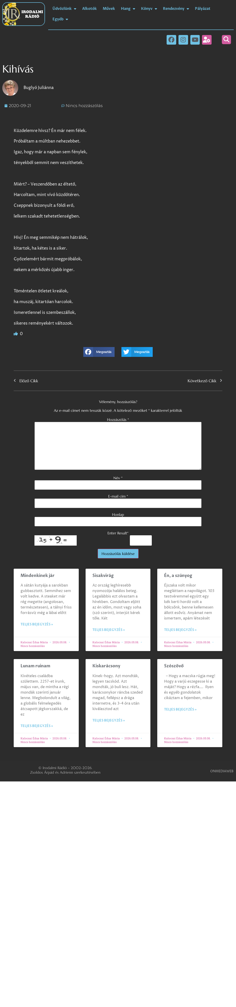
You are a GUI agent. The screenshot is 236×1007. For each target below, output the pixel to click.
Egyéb (60, 19)
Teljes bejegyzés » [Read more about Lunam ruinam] (37, 726)
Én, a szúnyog (178, 576)
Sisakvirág (103, 576)
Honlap (118, 514)
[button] (226, 39)
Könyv (149, 9)
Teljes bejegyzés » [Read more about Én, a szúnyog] (180, 630)
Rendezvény (176, 9)
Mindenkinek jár (38, 576)
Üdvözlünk (64, 9)
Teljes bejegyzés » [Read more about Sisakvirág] (108, 630)
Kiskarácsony (106, 666)
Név (118, 478)
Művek (109, 8)
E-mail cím (118, 496)
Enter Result (118, 533)
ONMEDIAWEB (221, 771)
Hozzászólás (118, 419)
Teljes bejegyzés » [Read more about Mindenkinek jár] (37, 624)
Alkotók (89, 8)
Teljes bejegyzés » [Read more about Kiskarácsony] (108, 720)
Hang (128, 9)
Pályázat (202, 8)
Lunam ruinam (35, 666)
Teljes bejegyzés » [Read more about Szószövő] (180, 709)
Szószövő (174, 666)
